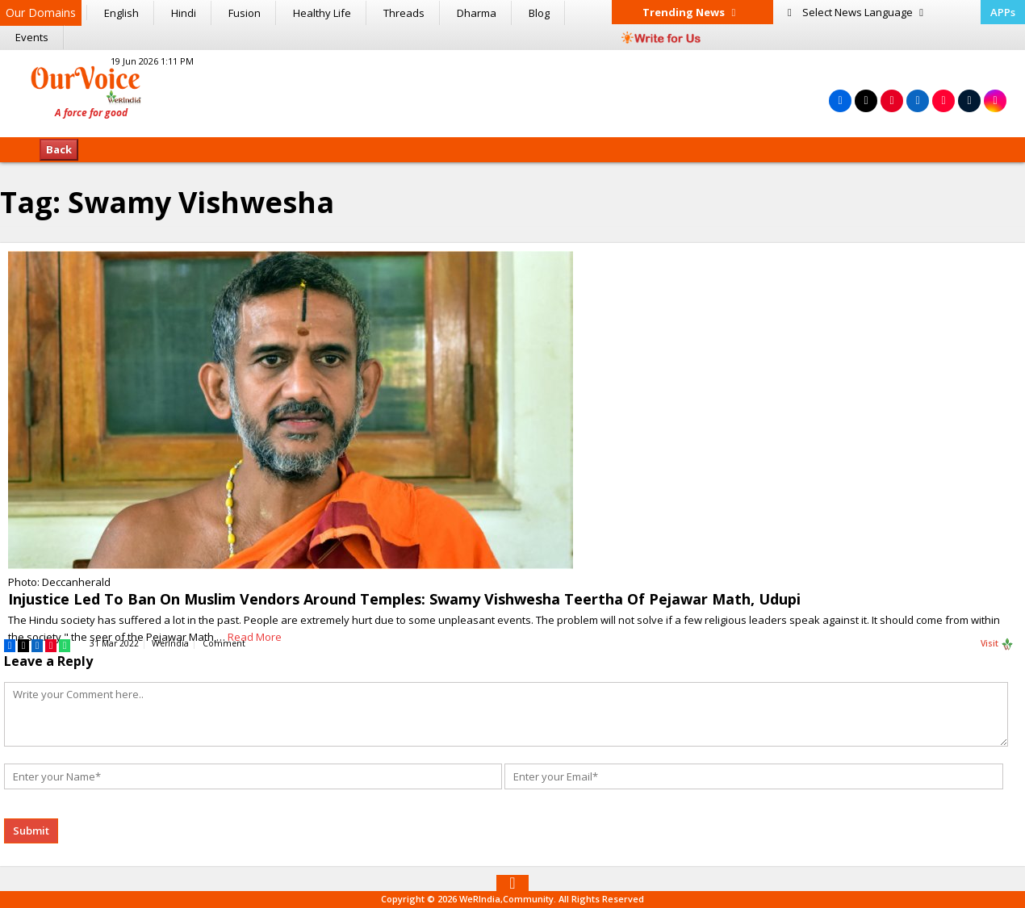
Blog (539, 13)
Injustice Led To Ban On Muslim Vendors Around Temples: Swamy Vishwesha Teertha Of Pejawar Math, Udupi (404, 599)
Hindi (183, 13)
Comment (224, 643)
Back (59, 149)
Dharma (476, 13)
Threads (404, 13)
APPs (1002, 12)
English (121, 13)
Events (31, 37)
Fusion (244, 13)
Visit (997, 644)
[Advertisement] (512, 91)
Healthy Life (322, 13)
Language (855, 12)
